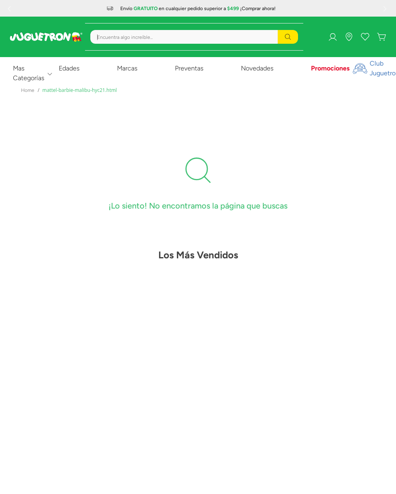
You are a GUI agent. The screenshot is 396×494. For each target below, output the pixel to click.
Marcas (127, 68)
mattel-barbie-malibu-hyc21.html (80, 90)
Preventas (189, 68)
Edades (69, 68)
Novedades (257, 68)
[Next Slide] (386, 8)
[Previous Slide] (10, 8)
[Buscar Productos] (288, 36)
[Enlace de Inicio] (27, 90)
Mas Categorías (28, 73)
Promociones (330, 68)
